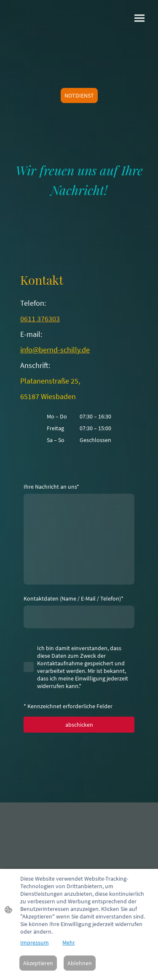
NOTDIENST (79, 95)
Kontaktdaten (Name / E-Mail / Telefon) (73, 598)
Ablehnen (79, 963)
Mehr (68, 942)
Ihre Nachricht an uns (51, 486)
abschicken (79, 724)
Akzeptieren (38, 963)
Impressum (34, 942)
